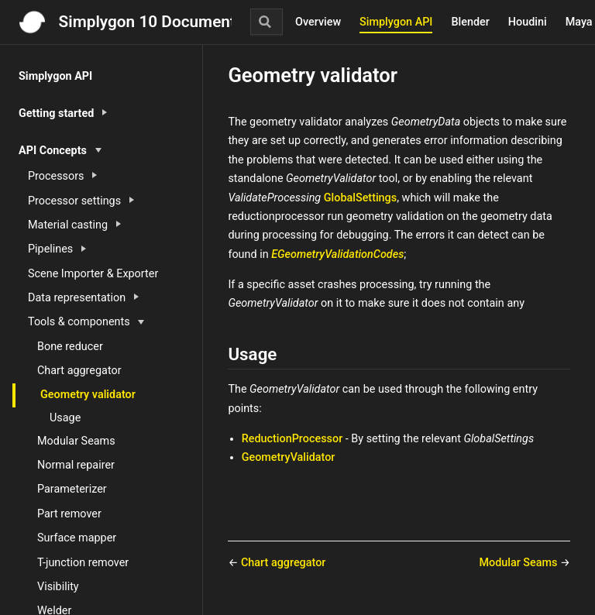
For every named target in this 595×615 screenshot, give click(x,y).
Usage (65, 417)
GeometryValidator (288, 457)
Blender (470, 22)
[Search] (266, 22)
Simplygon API (395, 22)
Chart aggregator (79, 370)
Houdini (527, 22)
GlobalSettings (360, 197)
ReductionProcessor (292, 438)
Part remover (69, 514)
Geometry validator (88, 394)
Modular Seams (76, 441)
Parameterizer (72, 489)
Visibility (58, 586)
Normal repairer (76, 465)
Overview (318, 22)
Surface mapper (76, 538)
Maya (579, 22)
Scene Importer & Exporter (93, 273)
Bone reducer (70, 346)
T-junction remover (83, 562)
